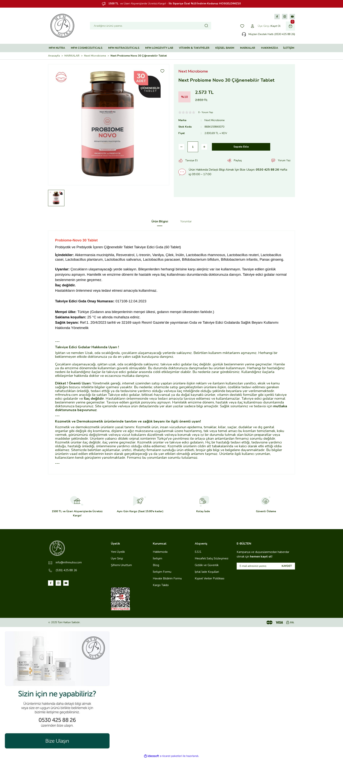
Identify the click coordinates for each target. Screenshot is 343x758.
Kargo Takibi (161, 585)
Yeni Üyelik (118, 552)
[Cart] (290, 26)
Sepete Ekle (241, 147)
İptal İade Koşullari (207, 572)
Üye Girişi (117, 558)
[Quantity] (193, 146)
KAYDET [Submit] (287, 566)
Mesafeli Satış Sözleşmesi (211, 558)
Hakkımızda (160, 552)
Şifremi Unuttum (121, 565)
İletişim (157, 558)
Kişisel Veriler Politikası (209, 578)
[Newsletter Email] (266, 566)
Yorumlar (186, 221)
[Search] (150, 26)
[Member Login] (252, 26)
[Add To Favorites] (162, 71)
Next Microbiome (214, 120)
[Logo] (62, 25)
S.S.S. (198, 552)
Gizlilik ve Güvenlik (207, 565)
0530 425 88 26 (267, 170)
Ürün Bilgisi (159, 221)
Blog (156, 565)
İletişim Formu (162, 572)
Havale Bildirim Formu (167, 578)
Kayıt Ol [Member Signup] (275, 26)
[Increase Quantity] (204, 147)
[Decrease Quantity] (181, 147)
